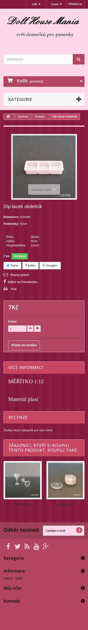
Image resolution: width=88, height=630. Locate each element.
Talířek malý (65, 504)
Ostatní (40, 116)
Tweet (12, 265)
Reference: (11, 217)
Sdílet (30, 265)
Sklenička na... (23, 504)
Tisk (14, 289)
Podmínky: (11, 223)
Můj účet (13, 588)
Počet (12, 321)
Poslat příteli (20, 275)
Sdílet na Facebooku (22, 282)
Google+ (50, 265)
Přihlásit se (75, 4)
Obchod (23, 116)
